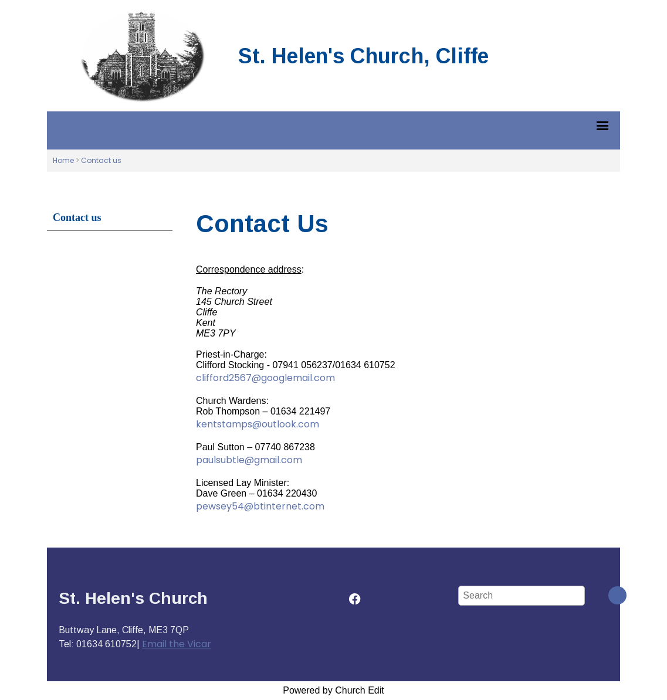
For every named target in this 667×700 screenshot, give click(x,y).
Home (63, 160)
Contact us (101, 160)
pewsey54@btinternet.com (260, 506)
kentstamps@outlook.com (257, 424)
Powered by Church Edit (333, 690)
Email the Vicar (176, 644)
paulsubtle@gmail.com (249, 460)
